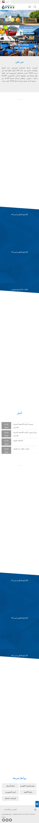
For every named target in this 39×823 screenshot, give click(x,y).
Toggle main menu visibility (29, 6)
